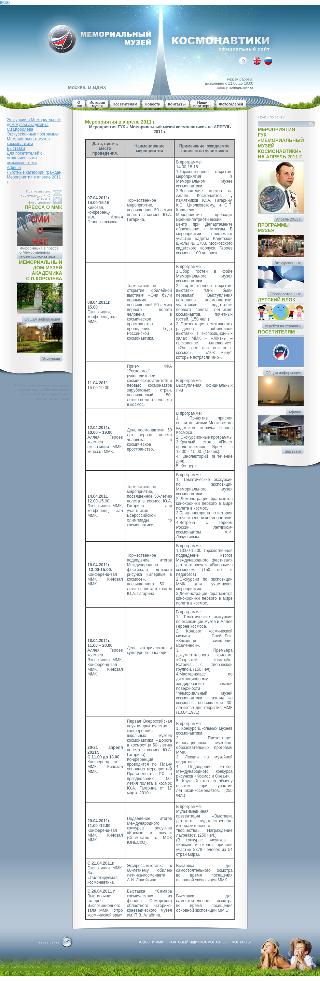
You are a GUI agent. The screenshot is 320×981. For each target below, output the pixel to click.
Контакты (177, 104)
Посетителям (125, 104)
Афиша (14, 167)
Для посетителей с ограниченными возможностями (24, 158)
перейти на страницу (283, 326)
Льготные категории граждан (34, 172)
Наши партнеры (202, 104)
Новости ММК (150, 942)
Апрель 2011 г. (288, 219)
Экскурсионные (287, 263)
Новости (153, 104)
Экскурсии (51, 358)
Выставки (16, 148)
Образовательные (285, 294)
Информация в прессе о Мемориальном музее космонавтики (39, 252)
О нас (78, 104)
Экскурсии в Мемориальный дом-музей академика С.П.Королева (33, 124)
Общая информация (42, 319)
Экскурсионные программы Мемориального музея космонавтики (33, 139)
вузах (5, 2)
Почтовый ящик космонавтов (197, 942)
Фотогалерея (231, 104)
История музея (97, 104)
